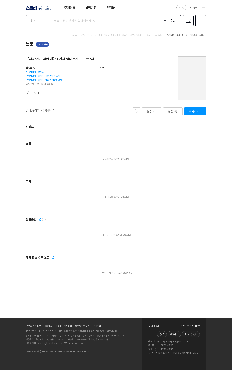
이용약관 (48, 325)
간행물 (110, 7)
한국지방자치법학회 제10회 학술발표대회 (45, 79)
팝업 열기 (44, 219)
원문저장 (173, 111)
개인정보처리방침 (63, 325)
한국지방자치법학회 (35, 71)
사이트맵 (96, 325)
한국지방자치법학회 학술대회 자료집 (43, 75)
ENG (204, 7)
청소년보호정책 (82, 325)
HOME (75, 35)
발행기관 (91, 7)
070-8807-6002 (190, 326)
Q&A (162, 334)
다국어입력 (188, 25)
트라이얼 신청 (190, 334)
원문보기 (151, 111)
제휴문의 (174, 334)
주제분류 (70, 7)
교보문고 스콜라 (33, 325)
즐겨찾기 (200, 25)
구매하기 (194, 111)
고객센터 (193, 7)
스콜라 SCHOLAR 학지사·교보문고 (38, 9)
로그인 (181, 7)
